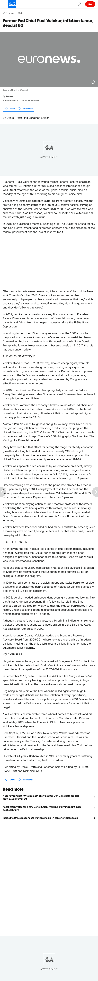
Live (90, 4)
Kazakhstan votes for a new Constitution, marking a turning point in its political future (42, 808)
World (20, 13)
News (11, 13)
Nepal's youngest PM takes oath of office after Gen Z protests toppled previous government (41, 797)
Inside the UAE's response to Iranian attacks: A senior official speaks (40, 817)
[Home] (4, 13)
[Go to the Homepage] (12, 4)
